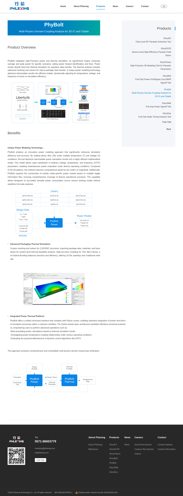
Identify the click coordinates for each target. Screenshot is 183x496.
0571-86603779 (45, 441)
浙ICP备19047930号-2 (63, 492)
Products (100, 6)
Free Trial (166, 122)
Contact (145, 6)
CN (164, 6)
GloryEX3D (150, 52)
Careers (129, 6)
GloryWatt (150, 105)
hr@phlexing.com (42, 453)
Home (63, 6)
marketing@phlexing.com (45, 448)
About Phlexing (81, 6)
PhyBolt (150, 93)
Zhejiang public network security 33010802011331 (96, 493)
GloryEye (150, 115)
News (115, 6)
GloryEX (150, 40)
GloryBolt (150, 80)
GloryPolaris (150, 66)
